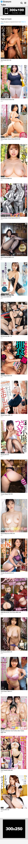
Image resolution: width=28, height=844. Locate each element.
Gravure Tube (6, 3)
